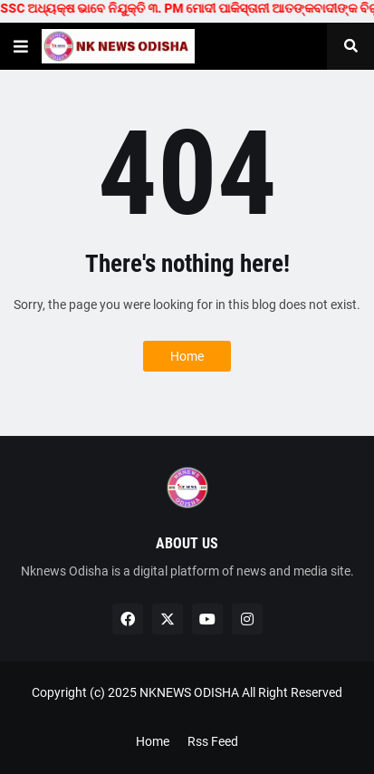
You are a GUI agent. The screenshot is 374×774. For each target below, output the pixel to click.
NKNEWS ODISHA (189, 692)
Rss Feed (212, 741)
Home (187, 356)
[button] (21, 46)
